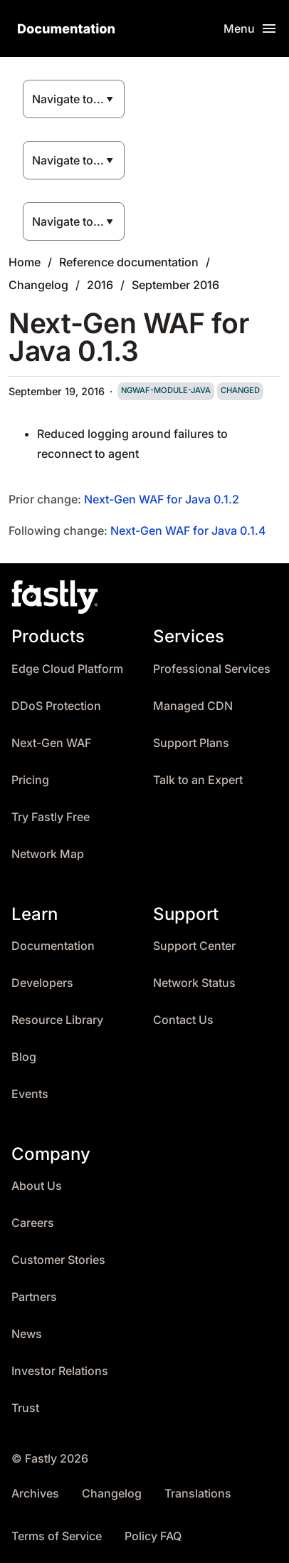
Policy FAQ (153, 1536)
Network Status (194, 983)
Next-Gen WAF (51, 743)
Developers (42, 983)
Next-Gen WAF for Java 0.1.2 (161, 499)
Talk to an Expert (198, 780)
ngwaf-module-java (166, 390)
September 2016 (175, 285)
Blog (23, 1057)
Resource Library (57, 1020)
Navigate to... (68, 99)
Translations (197, 1493)
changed (240, 390)
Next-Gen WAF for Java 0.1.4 (188, 530)
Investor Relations (59, 1371)
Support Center (194, 946)
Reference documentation (129, 262)
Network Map (47, 854)
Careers (32, 1223)
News (26, 1334)
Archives (35, 1493)
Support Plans (191, 743)
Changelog (38, 285)
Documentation (53, 946)
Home (25, 262)
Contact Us (183, 1020)
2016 (100, 285)
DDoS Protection (56, 706)
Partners (34, 1297)
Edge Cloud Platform (67, 669)
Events (29, 1094)
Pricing (30, 780)
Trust (25, 1408)
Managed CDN (193, 706)
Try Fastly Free (50, 817)
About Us (36, 1186)
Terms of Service (56, 1536)
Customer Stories (58, 1260)
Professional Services (211, 669)
